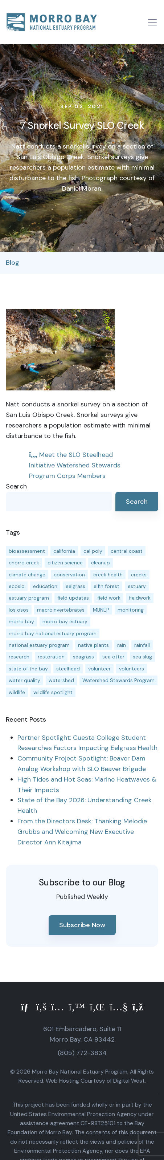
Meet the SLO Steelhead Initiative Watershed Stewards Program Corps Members (74, 465)
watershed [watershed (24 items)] (61, 680)
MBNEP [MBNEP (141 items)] (101, 610)
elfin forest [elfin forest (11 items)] (106, 586)
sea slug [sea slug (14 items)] (142, 656)
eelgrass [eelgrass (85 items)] (75, 586)
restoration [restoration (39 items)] (51, 656)
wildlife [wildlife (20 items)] (17, 692)
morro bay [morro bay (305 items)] (21, 621)
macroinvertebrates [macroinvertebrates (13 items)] (61, 610)
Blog (12, 262)
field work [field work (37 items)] (108, 598)
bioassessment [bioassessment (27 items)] (27, 551)
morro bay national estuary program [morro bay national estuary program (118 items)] (53, 633)
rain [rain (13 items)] (121, 645)
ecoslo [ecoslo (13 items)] (17, 586)
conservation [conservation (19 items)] (69, 574)
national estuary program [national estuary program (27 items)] (39, 645)
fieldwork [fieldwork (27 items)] (140, 598)
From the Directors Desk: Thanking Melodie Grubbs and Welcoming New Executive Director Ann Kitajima (82, 832)
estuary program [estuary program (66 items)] (29, 598)
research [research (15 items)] (19, 656)
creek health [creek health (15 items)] (108, 574)
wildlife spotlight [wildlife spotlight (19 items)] (53, 692)
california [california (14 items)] (64, 551)
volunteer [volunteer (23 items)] (99, 668)
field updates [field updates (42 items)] (73, 598)
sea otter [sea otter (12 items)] (113, 656)
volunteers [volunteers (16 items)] (131, 668)
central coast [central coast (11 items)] (127, 551)
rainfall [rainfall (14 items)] (142, 645)
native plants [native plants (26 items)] (93, 645)
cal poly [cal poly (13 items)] (92, 551)
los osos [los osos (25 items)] (19, 610)
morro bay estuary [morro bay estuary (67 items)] (64, 621)
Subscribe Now (82, 925)
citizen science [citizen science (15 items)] (65, 562)
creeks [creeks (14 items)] (139, 574)
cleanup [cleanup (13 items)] (100, 562)
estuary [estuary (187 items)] (137, 586)
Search (16, 486)
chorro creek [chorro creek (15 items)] (24, 562)
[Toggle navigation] (152, 22)
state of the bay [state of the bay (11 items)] (28, 668)
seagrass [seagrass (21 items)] (83, 656)
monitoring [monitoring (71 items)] (131, 610)
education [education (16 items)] (45, 586)
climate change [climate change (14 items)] (27, 574)
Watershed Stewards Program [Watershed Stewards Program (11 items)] (118, 680)
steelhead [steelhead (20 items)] (68, 668)
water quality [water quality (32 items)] (24, 680)
